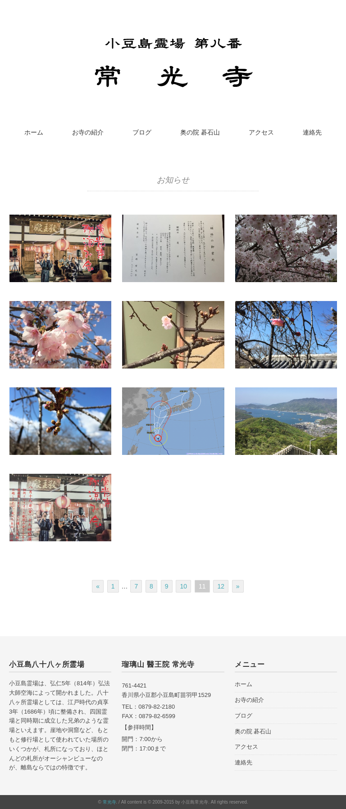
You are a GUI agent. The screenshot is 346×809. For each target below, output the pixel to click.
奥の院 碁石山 (200, 132)
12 (220, 586)
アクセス (261, 132)
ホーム (33, 132)
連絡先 (312, 132)
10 (183, 586)
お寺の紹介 (88, 132)
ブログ (141, 132)
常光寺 (109, 802)
